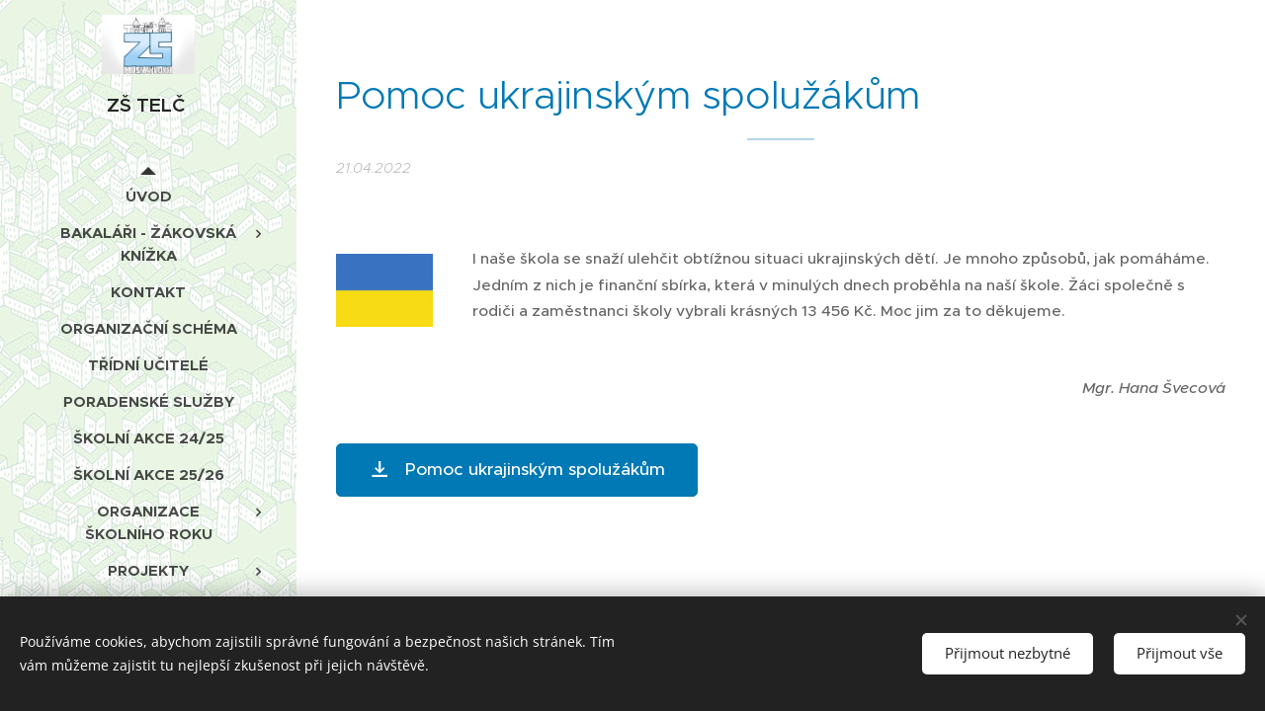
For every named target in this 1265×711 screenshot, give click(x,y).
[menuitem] (148, 196)
